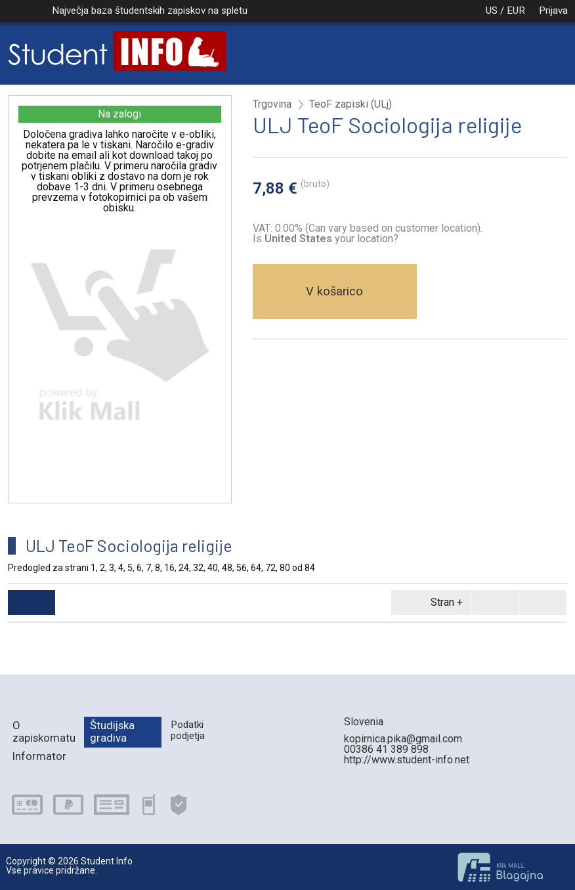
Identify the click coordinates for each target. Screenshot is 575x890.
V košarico (334, 291)
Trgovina (272, 104)
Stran (428, 602)
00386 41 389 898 (386, 749)
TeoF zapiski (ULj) (350, 104)
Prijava (553, 10)
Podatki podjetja (188, 730)
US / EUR (491, 10)
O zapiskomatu (43, 731)
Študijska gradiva (112, 731)
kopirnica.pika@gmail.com (403, 738)
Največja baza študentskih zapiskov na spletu (149, 10)
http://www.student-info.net (406, 759)
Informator (39, 756)
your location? (331, 238)
